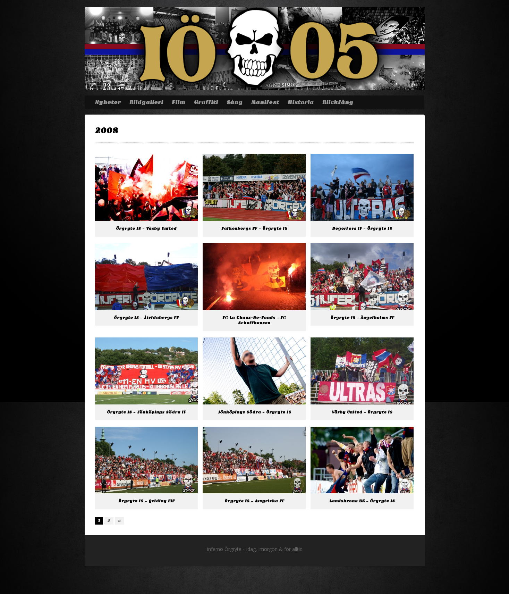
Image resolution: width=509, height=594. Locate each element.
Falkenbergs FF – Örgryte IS (254, 228)
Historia (301, 102)
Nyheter (108, 102)
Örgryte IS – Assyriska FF (254, 501)
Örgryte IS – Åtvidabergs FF (146, 318)
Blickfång (337, 102)
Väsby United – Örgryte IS (362, 412)
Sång (235, 102)
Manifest (265, 102)
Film (178, 102)
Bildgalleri (146, 102)
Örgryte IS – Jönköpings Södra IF (146, 412)
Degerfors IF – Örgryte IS (362, 228)
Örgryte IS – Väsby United (146, 228)
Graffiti (206, 102)
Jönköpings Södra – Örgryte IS (254, 412)
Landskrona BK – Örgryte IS (362, 501)
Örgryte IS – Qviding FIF (146, 501)
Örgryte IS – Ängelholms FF (362, 318)
